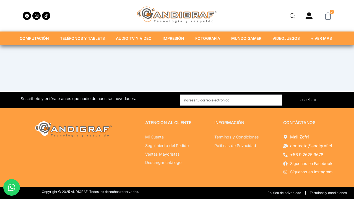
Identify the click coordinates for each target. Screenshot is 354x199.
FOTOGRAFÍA (209, 38)
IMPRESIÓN (175, 38)
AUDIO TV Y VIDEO (135, 38)
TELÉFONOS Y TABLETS (84, 38)
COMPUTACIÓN (36, 38)
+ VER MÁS (323, 38)
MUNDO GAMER (247, 38)
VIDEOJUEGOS (287, 38)
